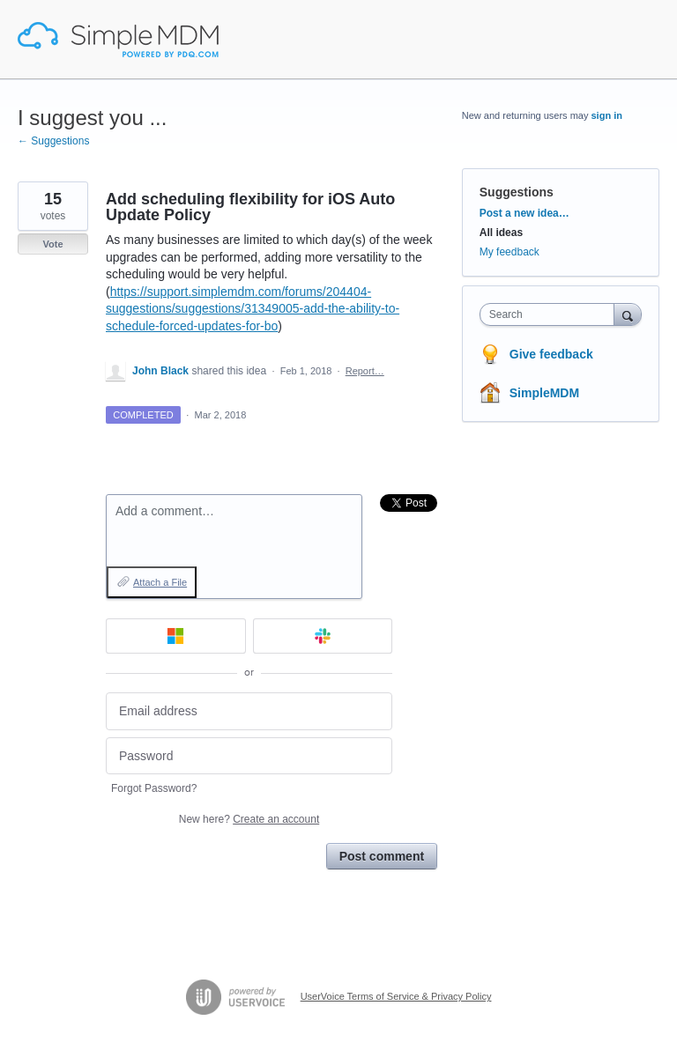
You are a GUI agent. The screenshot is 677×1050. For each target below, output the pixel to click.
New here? (249, 819)
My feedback (509, 252)
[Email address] (249, 711)
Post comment (381, 856)
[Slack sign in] (323, 636)
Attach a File (160, 582)
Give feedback (551, 354)
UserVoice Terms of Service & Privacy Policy (396, 996)
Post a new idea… (524, 213)
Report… (365, 371)
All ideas (501, 232)
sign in (606, 115)
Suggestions (517, 192)
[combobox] (551, 314)
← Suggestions (53, 141)
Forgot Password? (154, 788)
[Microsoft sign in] (176, 636)
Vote (52, 244)
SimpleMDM (544, 393)
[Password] (249, 756)
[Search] (628, 314)
